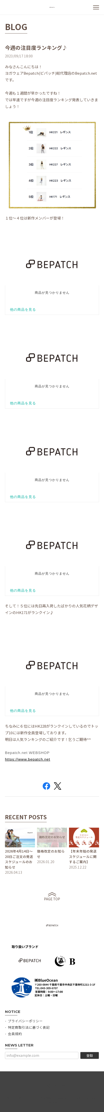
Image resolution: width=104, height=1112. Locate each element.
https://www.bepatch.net (27, 759)
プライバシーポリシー (25, 1020)
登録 (89, 1055)
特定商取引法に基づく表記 (29, 1027)
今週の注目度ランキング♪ (36, 47)
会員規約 (15, 1033)
